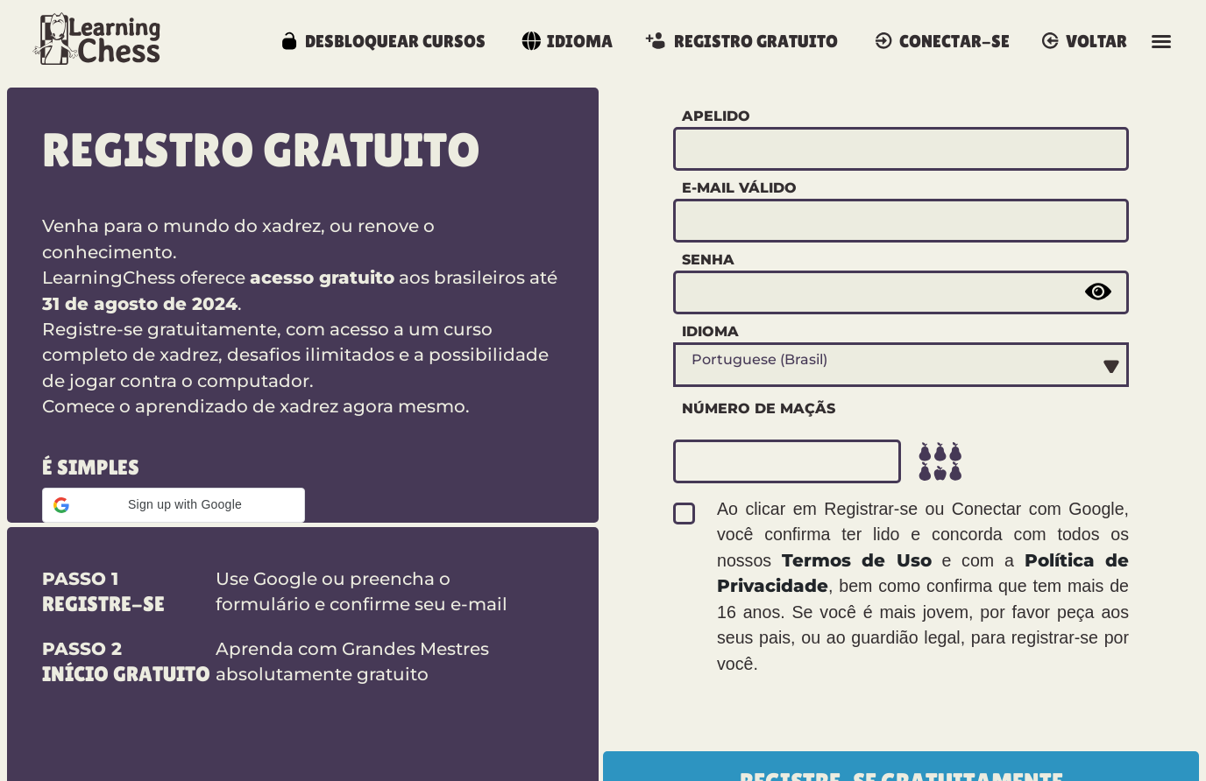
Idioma (710, 331)
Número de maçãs (758, 408)
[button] (173, 505)
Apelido (716, 115)
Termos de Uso (857, 560)
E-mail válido (739, 187)
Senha (708, 259)
